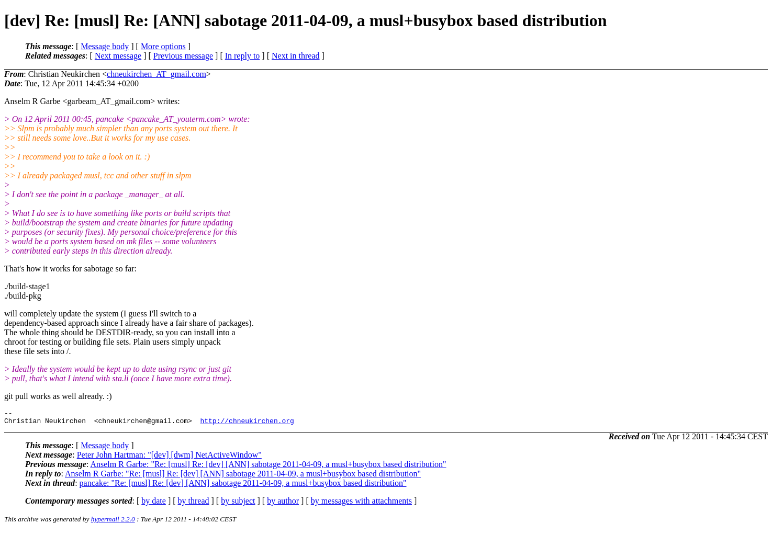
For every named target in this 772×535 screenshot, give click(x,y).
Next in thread (296, 55)
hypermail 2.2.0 (113, 522)
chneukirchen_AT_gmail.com (156, 74)
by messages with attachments (361, 503)
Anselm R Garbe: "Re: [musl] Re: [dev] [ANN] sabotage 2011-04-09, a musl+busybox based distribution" (268, 467)
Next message (118, 55)
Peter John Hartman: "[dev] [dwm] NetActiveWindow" (169, 457)
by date (153, 503)
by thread (193, 503)
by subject (238, 503)
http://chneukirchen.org (247, 423)
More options (163, 46)
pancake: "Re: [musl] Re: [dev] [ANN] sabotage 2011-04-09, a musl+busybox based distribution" (243, 486)
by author (283, 503)
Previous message (183, 55)
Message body (105, 46)
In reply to (242, 55)
